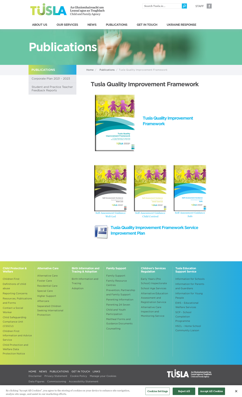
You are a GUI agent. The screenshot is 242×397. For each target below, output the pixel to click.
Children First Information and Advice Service (17, 335)
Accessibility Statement (83, 381)
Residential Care (47, 285)
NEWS (91, 24)
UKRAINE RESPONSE (181, 24)
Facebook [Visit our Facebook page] (209, 6)
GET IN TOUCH (147, 24)
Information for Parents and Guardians (189, 286)
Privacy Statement (55, 376)
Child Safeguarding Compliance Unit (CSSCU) (14, 321)
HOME (32, 371)
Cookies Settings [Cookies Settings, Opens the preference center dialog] (157, 392)
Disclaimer (35, 376)
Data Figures (36, 381)
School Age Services (153, 288)
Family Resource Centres (116, 282)
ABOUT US (39, 24)
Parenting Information (119, 299)
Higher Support (46, 296)
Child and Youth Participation (116, 311)
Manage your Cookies (103, 376)
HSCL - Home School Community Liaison (188, 328)
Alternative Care (47, 275)
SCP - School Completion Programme (183, 316)
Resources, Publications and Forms (17, 300)
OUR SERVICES (67, 24)
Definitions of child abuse (14, 286)
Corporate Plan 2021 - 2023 (51, 78)
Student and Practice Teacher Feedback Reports (52, 88)
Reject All (184, 392)
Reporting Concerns (15, 293)
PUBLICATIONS (116, 24)
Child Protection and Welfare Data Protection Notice (15, 349)
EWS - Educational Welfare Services (186, 305)
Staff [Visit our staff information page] (199, 6)
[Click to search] (184, 6)
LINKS (96, 371)
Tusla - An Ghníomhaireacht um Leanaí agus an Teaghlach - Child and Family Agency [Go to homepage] (67, 9)
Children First (11, 279)
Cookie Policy (78, 376)
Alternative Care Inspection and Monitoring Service (152, 311)
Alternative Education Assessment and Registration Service (154, 298)
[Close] (236, 392)
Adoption (77, 288)
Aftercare (43, 301)
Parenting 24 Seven (118, 304)
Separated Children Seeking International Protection (50, 310)
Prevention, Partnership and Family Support (120, 292)
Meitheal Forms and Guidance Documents (119, 321)
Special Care (45, 291)
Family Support (115, 275)
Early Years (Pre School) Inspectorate (154, 281)
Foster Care (44, 280)
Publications (107, 69)
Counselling (113, 328)
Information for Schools (190, 279)
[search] (162, 6)
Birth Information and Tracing (85, 281)
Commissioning (56, 381)
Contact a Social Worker (13, 310)
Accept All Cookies (211, 392)
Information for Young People (189, 295)
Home (90, 69)
